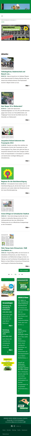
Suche (18, 430)
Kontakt (9, 430)
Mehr (27, 86)
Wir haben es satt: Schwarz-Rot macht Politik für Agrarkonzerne (23, 302)
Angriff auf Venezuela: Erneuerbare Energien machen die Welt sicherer (23, 366)
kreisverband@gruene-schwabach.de (14, 422)
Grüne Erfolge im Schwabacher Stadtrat (15, 214)
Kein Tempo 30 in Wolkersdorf (11, 106)
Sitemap (14, 430)
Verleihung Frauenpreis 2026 (6, 332)
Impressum (24, 430)
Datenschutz (6, 434)
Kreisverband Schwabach (8, 20)
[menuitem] (4, 430)
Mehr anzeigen (24, 270)
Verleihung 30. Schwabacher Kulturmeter (6, 308)
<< (9, 274)
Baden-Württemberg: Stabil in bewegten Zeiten (23, 331)
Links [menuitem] (17, 426)
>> (22, 274)
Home (4, 430)
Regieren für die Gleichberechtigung (14, 181)
